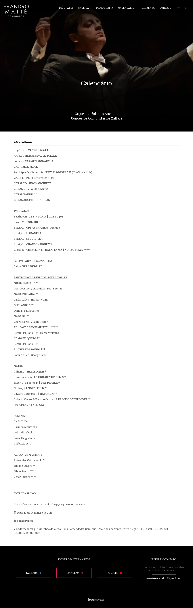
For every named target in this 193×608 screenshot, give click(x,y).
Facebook (32, 573)
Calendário (127, 7)
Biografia (66, 7)
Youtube (112, 573)
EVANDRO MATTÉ (16, 11)
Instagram (72, 573)
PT (178, 7)
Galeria (84, 7)
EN (186, 7)
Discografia (104, 7)
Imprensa (148, 7)
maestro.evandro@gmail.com (163, 578)
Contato (166, 7)
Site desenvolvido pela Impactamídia (96, 599)
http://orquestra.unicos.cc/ (68, 504)
